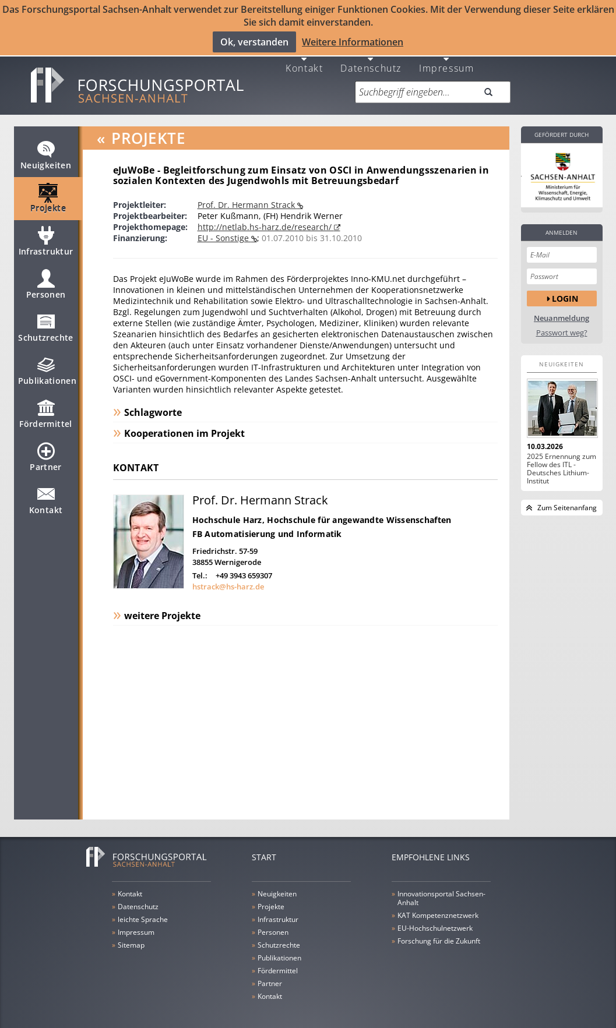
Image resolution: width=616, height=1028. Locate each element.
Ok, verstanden (254, 41)
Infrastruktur (46, 236)
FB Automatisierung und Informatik (267, 523)
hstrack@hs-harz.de (228, 576)
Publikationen (47, 365)
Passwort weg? (561, 323)
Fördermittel (45, 408)
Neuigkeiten (45, 150)
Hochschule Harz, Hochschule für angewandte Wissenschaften (322, 509)
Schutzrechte (45, 322)
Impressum (446, 57)
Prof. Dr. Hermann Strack (247, 194)
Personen (46, 279)
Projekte (48, 193)
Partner (45, 451)
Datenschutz (371, 57)
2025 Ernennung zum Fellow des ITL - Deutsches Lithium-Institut (561, 459)
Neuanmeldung (561, 308)
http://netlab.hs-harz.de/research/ (266, 216)
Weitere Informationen (352, 41)
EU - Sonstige (224, 228)
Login (565, 288)
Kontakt (304, 57)
